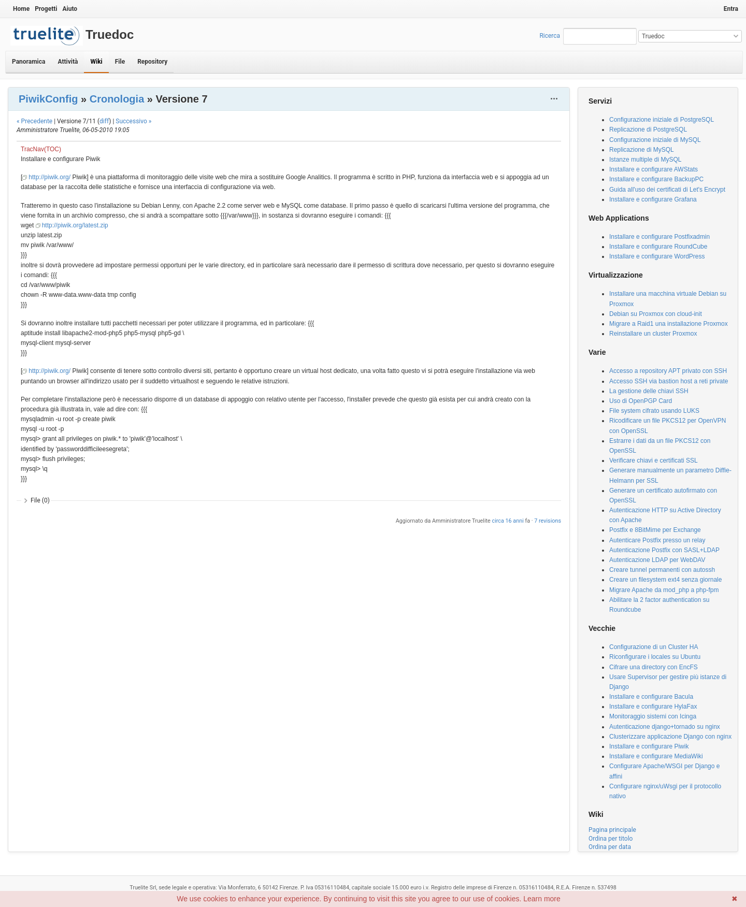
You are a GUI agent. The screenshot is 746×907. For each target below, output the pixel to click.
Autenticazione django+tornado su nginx (664, 726)
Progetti (46, 8)
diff (104, 121)
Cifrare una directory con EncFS (653, 667)
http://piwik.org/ (49, 177)
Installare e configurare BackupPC (656, 179)
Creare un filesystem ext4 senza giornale (665, 579)
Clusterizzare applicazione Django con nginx (670, 736)
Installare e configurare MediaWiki (656, 756)
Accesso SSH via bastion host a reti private (668, 381)
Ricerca (549, 35)
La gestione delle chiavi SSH (648, 391)
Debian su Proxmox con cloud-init (655, 314)
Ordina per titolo (611, 838)
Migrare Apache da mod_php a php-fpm (664, 590)
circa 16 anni (508, 520)
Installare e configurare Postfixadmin (659, 236)
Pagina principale (612, 829)
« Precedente (34, 121)
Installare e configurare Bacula (651, 696)
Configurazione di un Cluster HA (653, 647)
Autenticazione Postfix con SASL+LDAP (664, 550)
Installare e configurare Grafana (653, 199)
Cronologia (117, 99)
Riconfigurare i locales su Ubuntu (654, 656)
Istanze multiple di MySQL (645, 159)
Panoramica (28, 61)
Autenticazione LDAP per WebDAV (657, 560)
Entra (731, 8)
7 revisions (547, 520)
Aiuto (69, 8)
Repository (152, 61)
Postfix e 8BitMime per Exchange (655, 530)
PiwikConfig (48, 99)
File (120, 61)
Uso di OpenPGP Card (640, 401)
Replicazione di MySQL (641, 149)
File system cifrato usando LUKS (654, 410)
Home (21, 8)
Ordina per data (610, 847)
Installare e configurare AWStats (653, 169)
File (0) (40, 500)
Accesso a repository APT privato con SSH (668, 371)
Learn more (542, 899)
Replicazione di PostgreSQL (648, 129)
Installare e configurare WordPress (657, 256)
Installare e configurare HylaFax (653, 706)
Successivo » (133, 121)
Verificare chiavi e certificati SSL (653, 460)
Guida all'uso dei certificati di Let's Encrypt (667, 189)
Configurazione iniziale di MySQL (655, 139)
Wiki (96, 61)
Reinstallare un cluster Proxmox (653, 333)
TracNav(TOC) (41, 149)
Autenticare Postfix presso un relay (657, 540)
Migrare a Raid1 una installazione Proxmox (668, 323)
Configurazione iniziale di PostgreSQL (661, 119)
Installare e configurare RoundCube (658, 246)
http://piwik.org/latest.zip (75, 225)
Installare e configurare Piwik (648, 746)
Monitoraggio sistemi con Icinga (652, 716)
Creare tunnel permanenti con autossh (662, 569)
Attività (68, 61)
